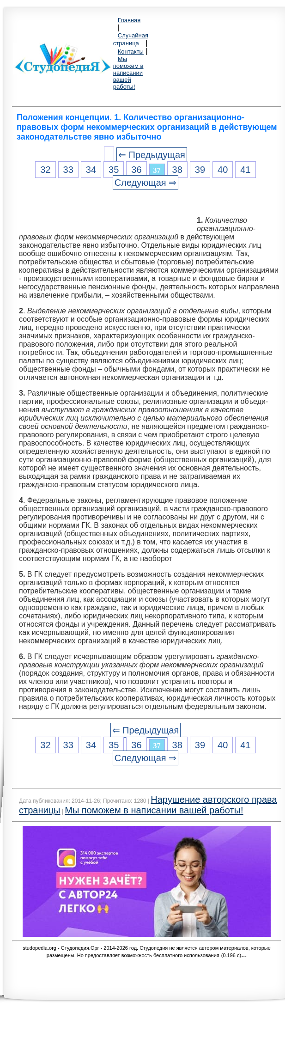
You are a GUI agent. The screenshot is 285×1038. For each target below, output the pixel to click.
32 (45, 170)
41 (245, 170)
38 (177, 170)
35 (114, 170)
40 (223, 170)
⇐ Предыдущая (151, 155)
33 (68, 170)
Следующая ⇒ (145, 182)
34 (91, 170)
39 (200, 170)
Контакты (131, 51)
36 (136, 170)
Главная (129, 20)
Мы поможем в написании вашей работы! (128, 72)
